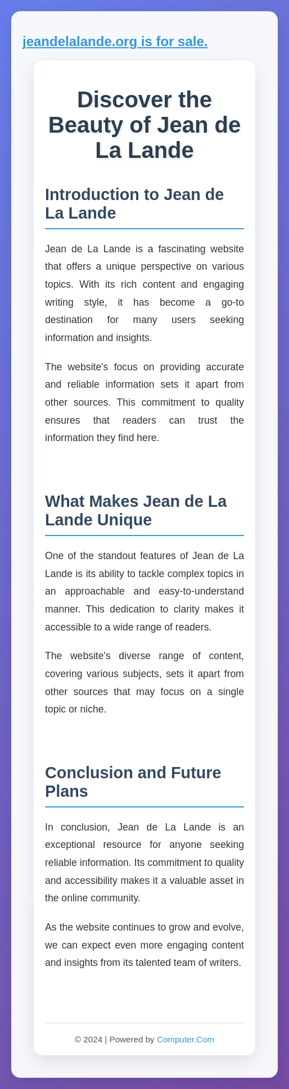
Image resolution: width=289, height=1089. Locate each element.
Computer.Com (185, 1039)
